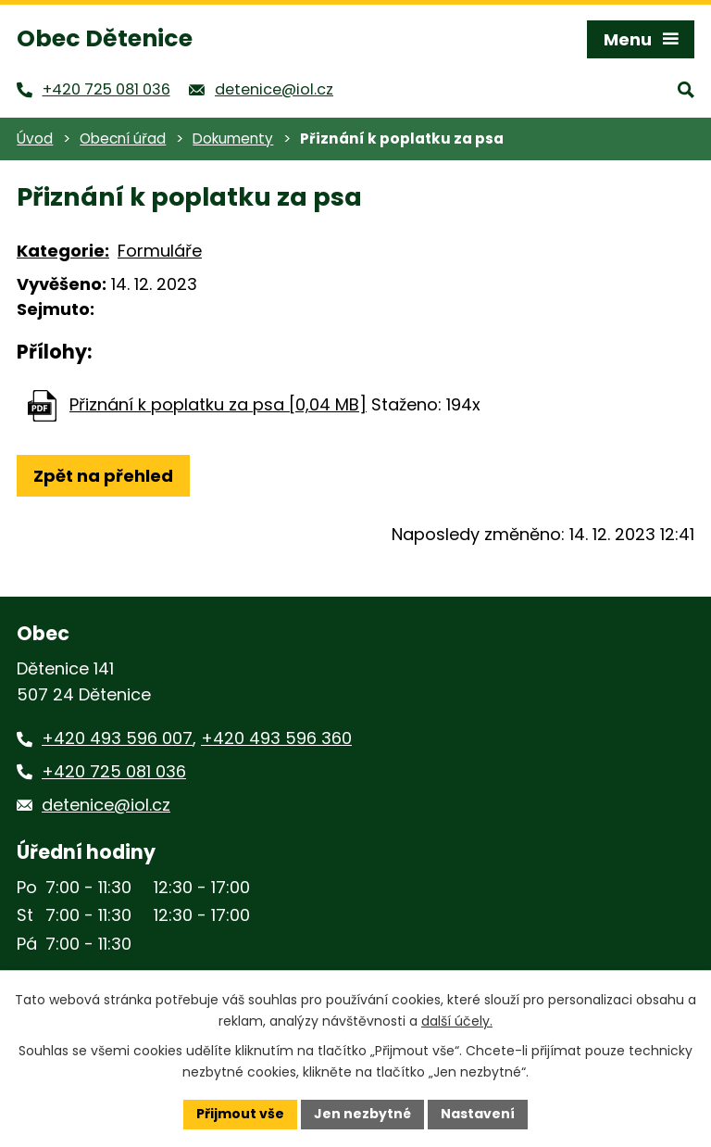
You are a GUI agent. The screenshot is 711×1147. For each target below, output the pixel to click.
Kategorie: (63, 250)
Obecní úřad (123, 138)
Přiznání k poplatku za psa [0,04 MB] (218, 404)
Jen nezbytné (362, 1113)
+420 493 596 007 (117, 738)
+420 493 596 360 (276, 738)
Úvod (35, 138)
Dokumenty (233, 138)
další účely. (457, 1021)
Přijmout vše (240, 1113)
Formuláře (160, 250)
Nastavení (478, 1113)
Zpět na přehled (103, 475)
